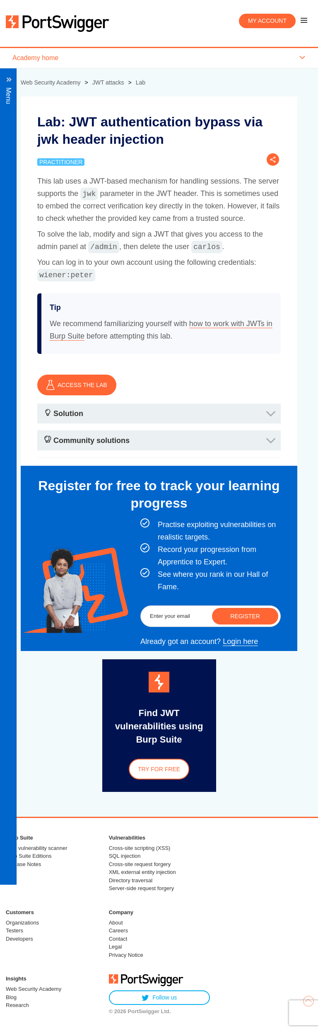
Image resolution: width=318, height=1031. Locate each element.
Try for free (159, 769)
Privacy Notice (126, 955)
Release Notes (23, 864)
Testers (14, 930)
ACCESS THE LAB (76, 385)
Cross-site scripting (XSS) (140, 848)
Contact (118, 939)
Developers (19, 939)
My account (267, 20)
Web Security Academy (33, 989)
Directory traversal (130, 880)
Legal (115, 947)
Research (17, 1005)
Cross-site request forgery (140, 864)
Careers (118, 930)
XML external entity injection (142, 872)
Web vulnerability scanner (36, 848)
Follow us (159, 997)
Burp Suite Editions (29, 856)
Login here (240, 641)
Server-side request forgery (141, 888)
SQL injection (125, 856)
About (116, 923)
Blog (11, 997)
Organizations (22, 923)
